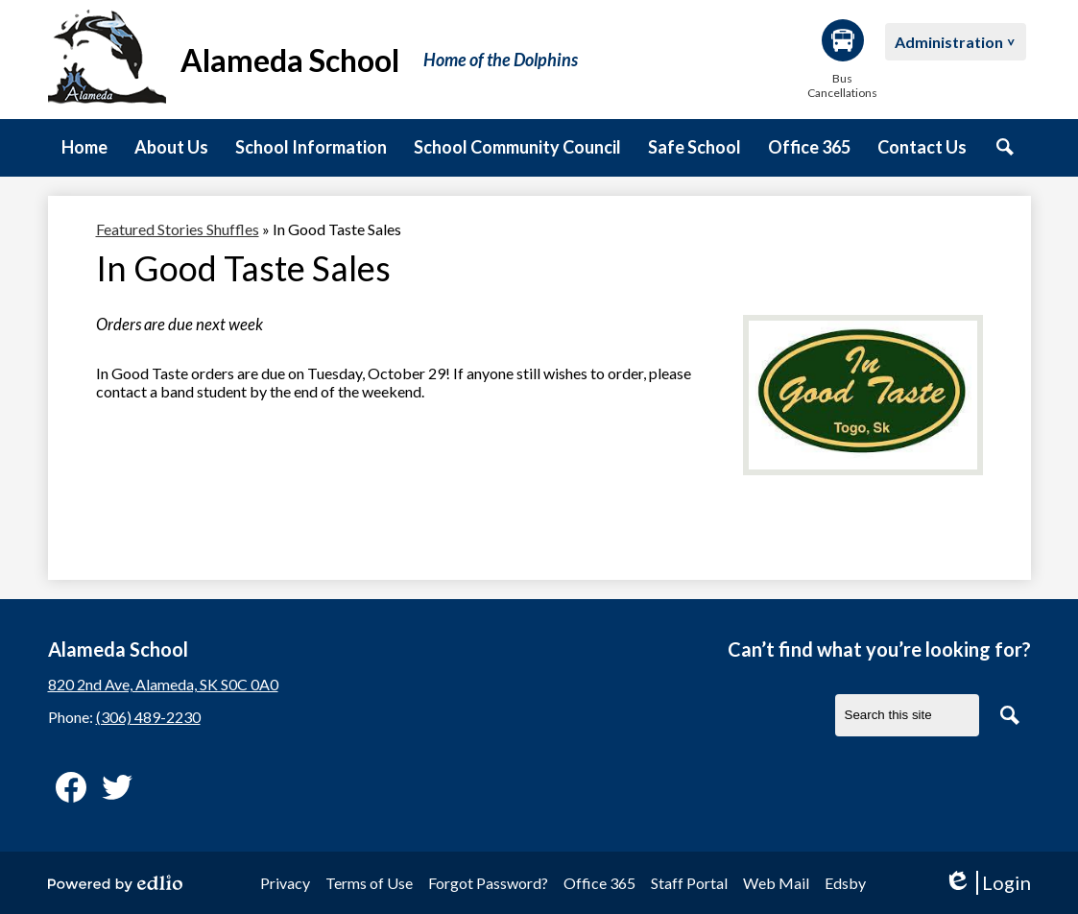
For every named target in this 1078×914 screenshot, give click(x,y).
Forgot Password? (488, 883)
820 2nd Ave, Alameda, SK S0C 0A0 (163, 684)
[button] (171, 148)
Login (987, 883)
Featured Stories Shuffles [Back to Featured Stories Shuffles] (177, 229)
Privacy (285, 883)
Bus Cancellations (842, 59)
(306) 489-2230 (148, 717)
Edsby (845, 883)
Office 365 (599, 883)
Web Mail (776, 883)
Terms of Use (369, 883)
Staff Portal (689, 883)
